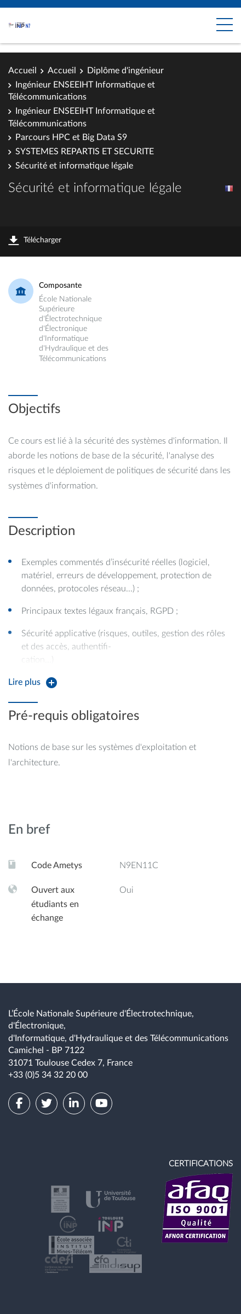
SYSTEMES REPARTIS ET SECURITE (84, 151)
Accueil (22, 70)
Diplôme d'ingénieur (125, 70)
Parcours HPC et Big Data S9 (71, 137)
